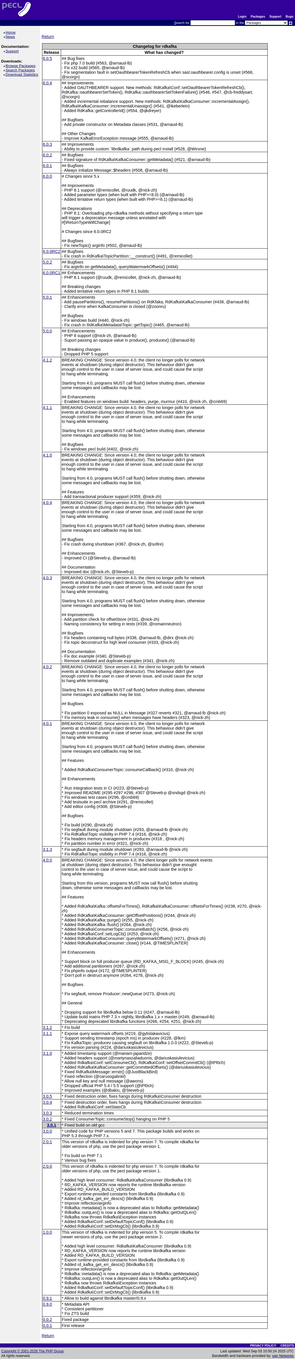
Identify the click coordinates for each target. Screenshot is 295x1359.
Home (11, 32)
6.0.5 (47, 58)
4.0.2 (47, 667)
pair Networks (283, 1356)
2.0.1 (47, 1142)
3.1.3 (47, 849)
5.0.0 (47, 331)
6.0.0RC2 (51, 251)
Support (275, 16)
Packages (258, 16)
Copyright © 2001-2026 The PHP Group (32, 1351)
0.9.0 (47, 1304)
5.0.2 (47, 262)
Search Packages (21, 70)
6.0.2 (47, 155)
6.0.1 (47, 165)
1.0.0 (47, 1232)
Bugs (290, 16)
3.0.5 (47, 1096)
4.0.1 (47, 723)
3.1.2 (47, 1027)
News (11, 37)
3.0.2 (47, 1119)
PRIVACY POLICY (263, 1345)
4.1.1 (47, 407)
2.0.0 (47, 1166)
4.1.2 (47, 360)
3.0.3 (47, 1113)
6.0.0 (47, 176)
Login (242, 16)
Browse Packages (21, 66)
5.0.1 (47, 297)
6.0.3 (47, 144)
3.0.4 (47, 1102)
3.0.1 (51, 1125)
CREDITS (287, 1345)
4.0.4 (47, 502)
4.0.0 (47, 860)
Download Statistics (22, 74)
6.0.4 (47, 83)
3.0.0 (47, 1131)
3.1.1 (47, 1033)
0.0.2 (47, 1319)
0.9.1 (47, 1298)
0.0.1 (47, 1325)
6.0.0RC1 (51, 272)
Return (48, 36)
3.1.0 (47, 1053)
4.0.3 (47, 578)
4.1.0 (47, 455)
